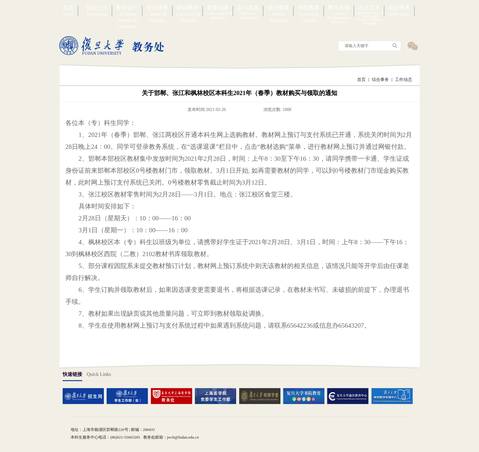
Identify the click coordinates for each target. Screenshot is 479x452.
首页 (361, 79)
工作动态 (403, 79)
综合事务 (380, 79)
